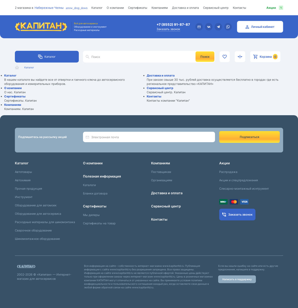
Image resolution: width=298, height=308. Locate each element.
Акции (224, 163)
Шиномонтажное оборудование (37, 238)
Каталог (96, 7)
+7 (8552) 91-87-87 (173, 24)
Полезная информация (102, 176)
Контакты (239, 7)
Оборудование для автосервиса (38, 213)
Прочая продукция (28, 188)
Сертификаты (137, 7)
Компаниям (160, 7)
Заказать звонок (168, 29)
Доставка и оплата (185, 7)
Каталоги (89, 185)
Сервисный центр (216, 7)
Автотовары (23, 172)
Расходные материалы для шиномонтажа (45, 222)
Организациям (161, 180)
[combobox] (52, 7)
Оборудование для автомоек (36, 205)
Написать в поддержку (237, 279)
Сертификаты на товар (99, 223)
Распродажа (228, 172)
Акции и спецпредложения (238, 180)
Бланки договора (95, 193)
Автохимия (23, 180)
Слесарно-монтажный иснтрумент (244, 188)
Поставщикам (161, 172)
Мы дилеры (91, 215)
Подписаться (249, 137)
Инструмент (23, 197)
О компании (115, 7)
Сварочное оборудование (33, 230)
